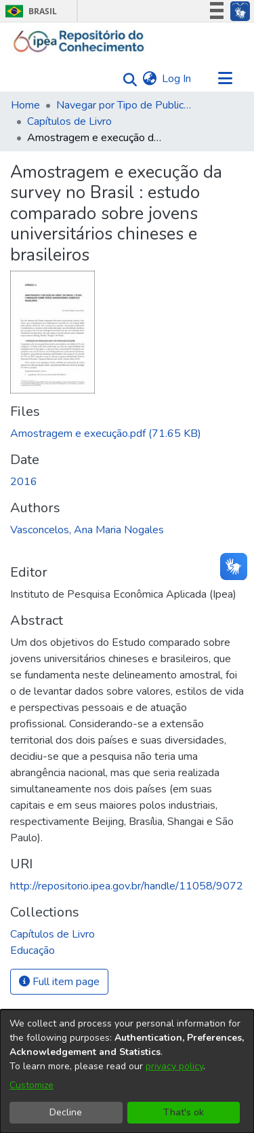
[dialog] (127, 1071)
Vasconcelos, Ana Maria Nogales (87, 529)
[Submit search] (126, 79)
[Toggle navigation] (225, 79)
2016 (23, 481)
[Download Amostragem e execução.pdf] (105, 433)
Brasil (28, 11)
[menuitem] (149, 79)
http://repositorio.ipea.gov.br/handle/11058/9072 (126, 886)
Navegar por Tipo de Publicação (124, 105)
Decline (65, 1112)
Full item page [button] (59, 981)
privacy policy (174, 1066)
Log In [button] (177, 78)
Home (25, 105)
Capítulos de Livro (69, 121)
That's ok (183, 1112)
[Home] (79, 41)
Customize (31, 1085)
